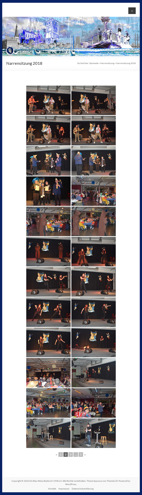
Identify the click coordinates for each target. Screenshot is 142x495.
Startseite (93, 63)
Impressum (63, 488)
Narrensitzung (107, 63)
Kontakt (52, 488)
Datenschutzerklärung (83, 488)
